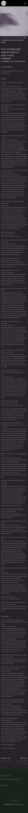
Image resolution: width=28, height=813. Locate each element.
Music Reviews (18, 37)
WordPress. (20, 804)
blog (5, 37)
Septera (13, 804)
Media (10, 37)
